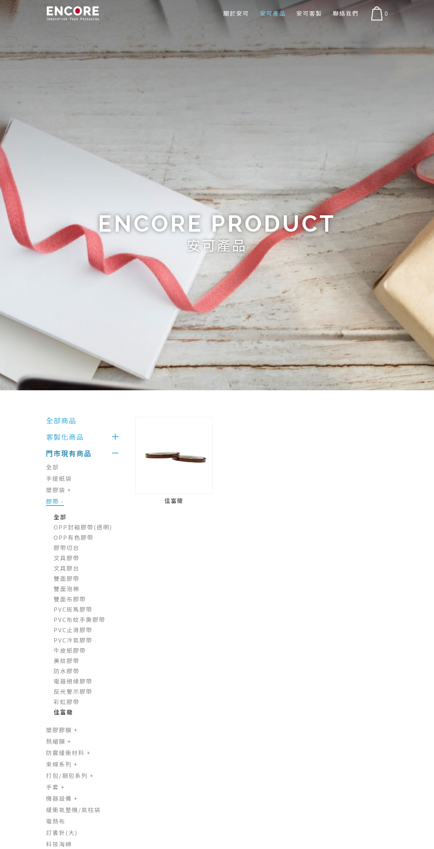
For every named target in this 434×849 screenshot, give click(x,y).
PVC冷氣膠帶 (73, 640)
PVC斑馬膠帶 (73, 609)
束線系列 (62, 764)
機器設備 (62, 798)
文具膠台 (66, 568)
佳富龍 (63, 712)
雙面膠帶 (66, 578)
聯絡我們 (346, 13)
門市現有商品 (69, 453)
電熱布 (55, 821)
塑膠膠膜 (62, 730)
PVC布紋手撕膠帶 (79, 619)
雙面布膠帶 (70, 599)
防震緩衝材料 (68, 753)
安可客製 (309, 13)
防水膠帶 (66, 671)
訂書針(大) (62, 832)
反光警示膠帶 (73, 691)
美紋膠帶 (66, 661)
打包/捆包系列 (70, 775)
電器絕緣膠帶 (73, 681)
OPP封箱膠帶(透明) (83, 527)
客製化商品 (65, 437)
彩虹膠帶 (66, 702)
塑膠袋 (59, 490)
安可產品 (273, 13)
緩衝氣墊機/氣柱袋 (73, 810)
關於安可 (236, 13)
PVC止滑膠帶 (73, 630)
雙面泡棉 (66, 589)
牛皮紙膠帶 (70, 650)
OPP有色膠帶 (74, 537)
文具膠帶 (66, 558)
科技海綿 (59, 844)
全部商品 (61, 420)
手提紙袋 (59, 478)
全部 (52, 467)
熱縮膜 (59, 741)
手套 (55, 787)
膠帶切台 (66, 548)
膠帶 (55, 501)
